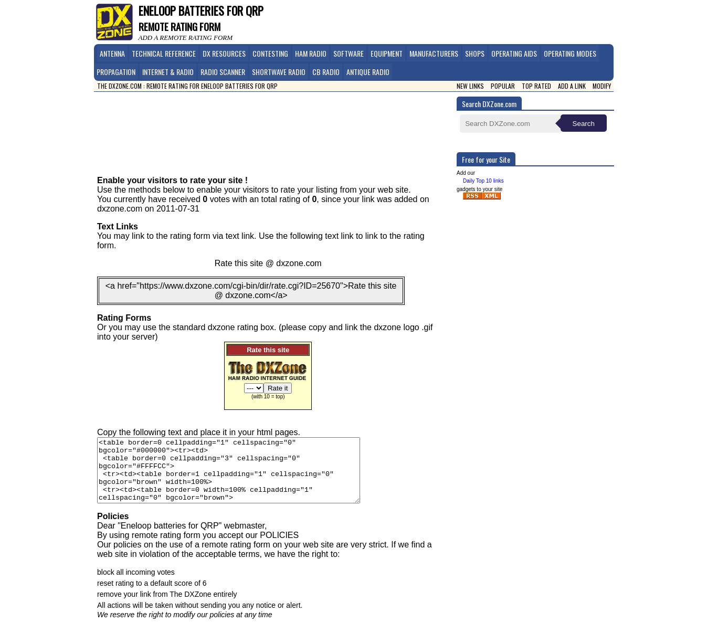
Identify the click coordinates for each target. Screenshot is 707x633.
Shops (474, 53)
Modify (602, 85)
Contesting (270, 53)
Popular (503, 85)
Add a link (572, 85)
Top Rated (536, 85)
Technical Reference (164, 53)
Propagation (116, 71)
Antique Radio (367, 71)
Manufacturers (433, 53)
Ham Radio (310, 53)
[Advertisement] (278, 126)
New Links (470, 85)
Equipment (387, 53)
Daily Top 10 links (483, 181)
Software (348, 53)
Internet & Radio (168, 71)
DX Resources (224, 53)
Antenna (112, 53)
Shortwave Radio (278, 71)
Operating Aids (514, 53)
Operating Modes (570, 53)
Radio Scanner (223, 71)
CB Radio (326, 71)
